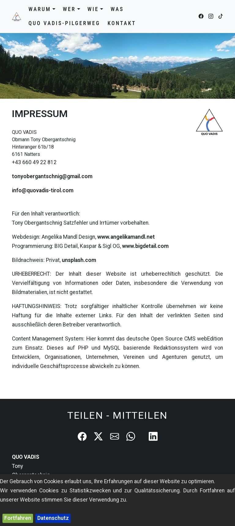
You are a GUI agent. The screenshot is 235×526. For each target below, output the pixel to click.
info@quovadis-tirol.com (42, 190)
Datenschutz (53, 518)
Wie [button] (95, 9)
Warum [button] (41, 9)
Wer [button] (71, 9)
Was (117, 9)
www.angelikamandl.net (126, 237)
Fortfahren (17, 518)
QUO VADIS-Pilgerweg (64, 23)
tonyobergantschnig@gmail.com (52, 176)
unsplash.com (79, 260)
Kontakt (121, 23)
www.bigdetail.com (145, 246)
